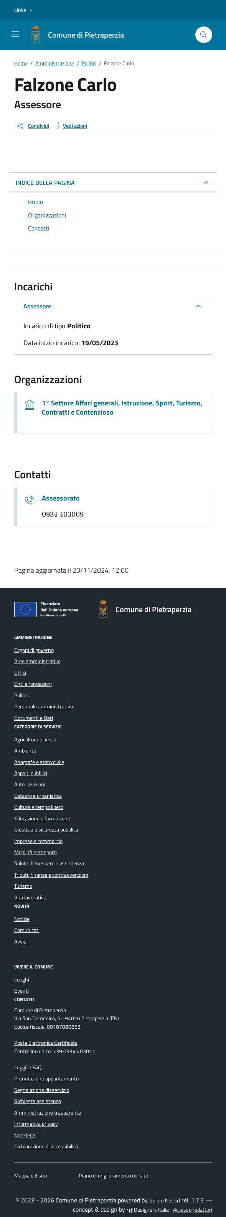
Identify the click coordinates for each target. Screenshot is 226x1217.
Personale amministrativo (43, 706)
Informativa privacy (36, 1124)
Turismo (23, 886)
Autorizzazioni (29, 784)
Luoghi (21, 979)
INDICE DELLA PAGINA (45, 182)
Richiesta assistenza (37, 1101)
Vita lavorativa (30, 897)
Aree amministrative (37, 661)
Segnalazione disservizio (41, 1090)
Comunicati (27, 930)
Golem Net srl (164, 1200)
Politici (21, 695)
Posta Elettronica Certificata (46, 1043)
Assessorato (61, 498)
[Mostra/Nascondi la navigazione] (15, 34)
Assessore (37, 306)
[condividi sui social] (32, 126)
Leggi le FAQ (27, 1067)
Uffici (20, 673)
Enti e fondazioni (33, 684)
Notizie (22, 919)
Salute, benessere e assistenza (49, 863)
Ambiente (25, 750)
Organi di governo (34, 650)
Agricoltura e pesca (35, 739)
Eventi (21, 990)
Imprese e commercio (38, 841)
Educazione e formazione (42, 818)
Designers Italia (148, 1209)
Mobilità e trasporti (35, 852)
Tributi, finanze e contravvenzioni (51, 875)
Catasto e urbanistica (38, 796)
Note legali (26, 1135)
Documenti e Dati (33, 718)
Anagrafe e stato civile (39, 762)
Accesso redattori (192, 1209)
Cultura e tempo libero (38, 807)
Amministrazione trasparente (47, 1112)
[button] (24, 10)
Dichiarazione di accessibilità (46, 1146)
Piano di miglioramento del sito (113, 1175)
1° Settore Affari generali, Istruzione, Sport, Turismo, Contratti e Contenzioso (122, 408)
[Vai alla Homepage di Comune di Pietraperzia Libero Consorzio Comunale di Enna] (79, 35)
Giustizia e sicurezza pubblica (46, 829)
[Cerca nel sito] (204, 34)
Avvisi (21, 941)
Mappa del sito (30, 1175)
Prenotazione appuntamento (46, 1078)
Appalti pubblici (30, 773)
